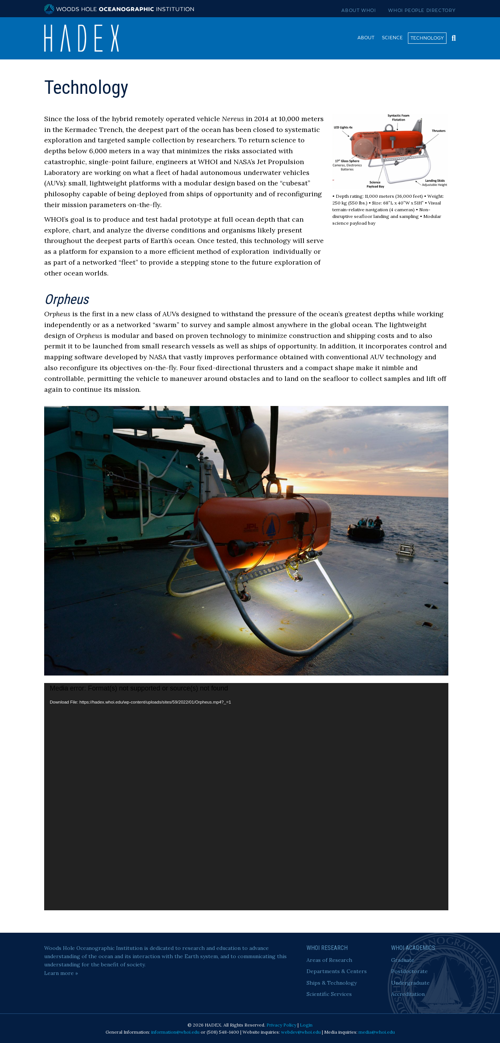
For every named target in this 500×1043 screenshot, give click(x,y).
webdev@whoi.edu (301, 1032)
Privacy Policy (281, 1025)
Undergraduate (410, 982)
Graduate (402, 960)
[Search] (452, 37)
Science (392, 38)
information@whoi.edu (175, 1032)
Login (306, 1025)
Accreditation (408, 994)
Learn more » (61, 973)
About (365, 38)
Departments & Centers (337, 971)
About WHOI (358, 10)
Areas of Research (329, 960)
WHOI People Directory (422, 10)
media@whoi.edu (377, 1032)
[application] (246, 796)
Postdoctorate (409, 971)
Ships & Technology (332, 982)
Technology (427, 38)
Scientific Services (329, 994)
